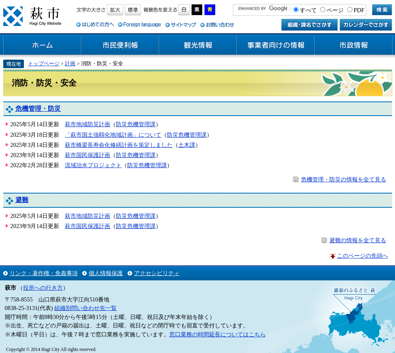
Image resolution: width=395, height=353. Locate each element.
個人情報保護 (106, 273)
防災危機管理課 (136, 124)
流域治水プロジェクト (93, 165)
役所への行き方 (43, 287)
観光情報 (198, 45)
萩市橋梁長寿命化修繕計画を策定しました (119, 145)
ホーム (42, 45)
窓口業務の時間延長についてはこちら (217, 334)
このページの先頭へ (362, 255)
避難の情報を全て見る (357, 240)
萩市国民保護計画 (87, 155)
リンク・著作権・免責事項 (44, 273)
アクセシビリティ (156, 273)
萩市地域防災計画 (87, 124)
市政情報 (354, 45)
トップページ (44, 63)
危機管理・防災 (38, 108)
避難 (21, 199)
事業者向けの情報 (276, 45)
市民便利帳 (120, 45)
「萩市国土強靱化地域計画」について (113, 134)
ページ (335, 10)
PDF (359, 10)
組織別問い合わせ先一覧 (85, 308)
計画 (70, 63)
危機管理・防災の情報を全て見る (343, 179)
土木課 (186, 145)
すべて (308, 10)
